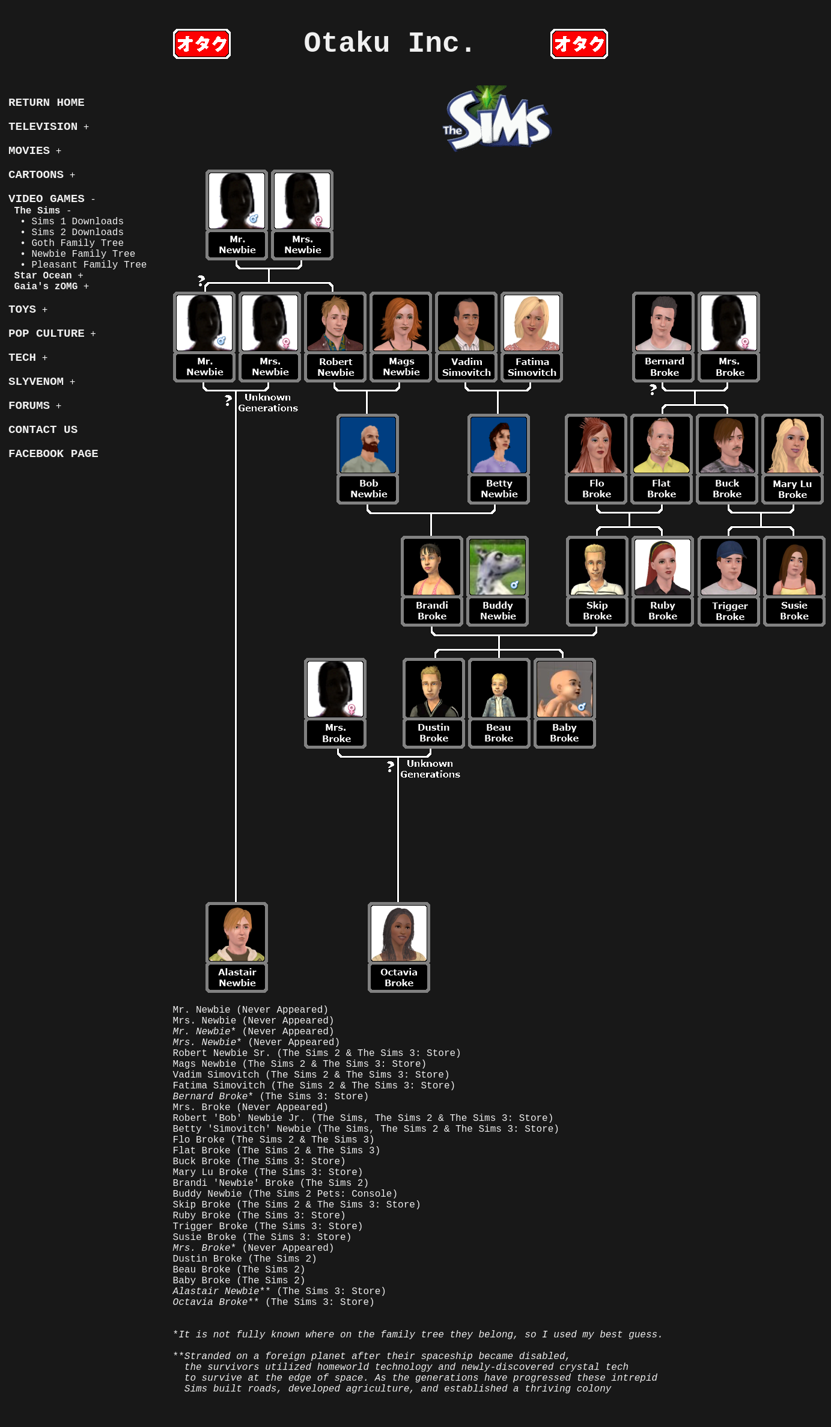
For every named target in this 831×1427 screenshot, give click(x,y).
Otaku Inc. (390, 44)
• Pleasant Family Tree (77, 265)
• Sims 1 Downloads (66, 221)
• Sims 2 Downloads (66, 232)
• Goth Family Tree (66, 243)
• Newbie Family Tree (71, 254)
